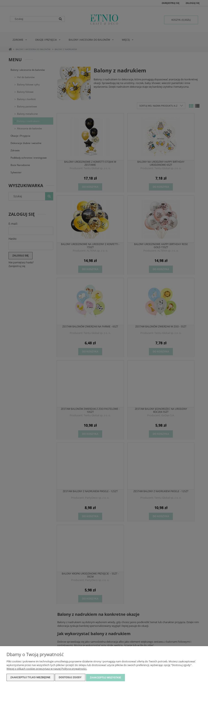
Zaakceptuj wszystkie (105, 677)
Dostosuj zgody (70, 677)
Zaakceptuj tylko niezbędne (30, 677)
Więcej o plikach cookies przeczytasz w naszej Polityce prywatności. (46, 669)
